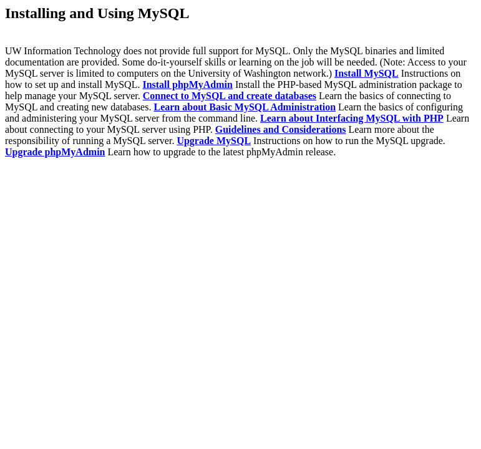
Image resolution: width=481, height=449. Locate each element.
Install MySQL (366, 73)
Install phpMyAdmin (187, 84)
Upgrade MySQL (214, 140)
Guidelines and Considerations (280, 129)
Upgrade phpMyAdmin (55, 152)
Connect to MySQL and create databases (229, 95)
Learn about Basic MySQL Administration (244, 107)
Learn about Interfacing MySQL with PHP (352, 118)
